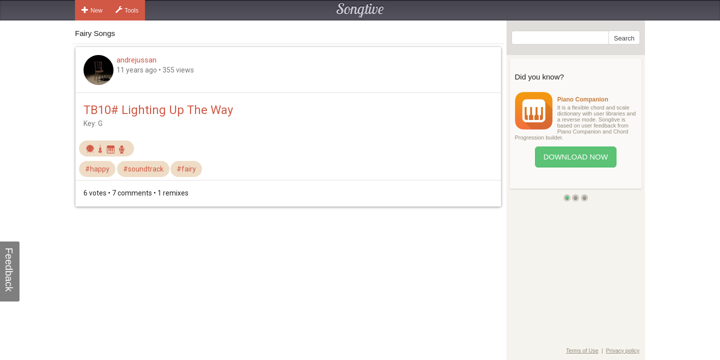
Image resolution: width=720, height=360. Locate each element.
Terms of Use (582, 351)
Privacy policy (623, 351)
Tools (127, 10)
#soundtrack (143, 169)
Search (624, 38)
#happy (97, 169)
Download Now (576, 156)
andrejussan (136, 60)
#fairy (186, 169)
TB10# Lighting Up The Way (158, 110)
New (92, 10)
